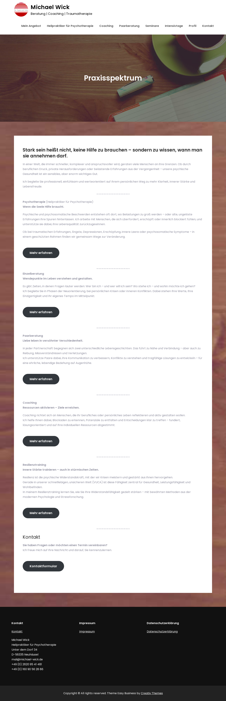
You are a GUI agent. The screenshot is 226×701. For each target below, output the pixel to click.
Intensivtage (174, 26)
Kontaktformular (43, 566)
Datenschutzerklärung (162, 632)
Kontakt (208, 26)
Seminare (152, 26)
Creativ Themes (152, 693)
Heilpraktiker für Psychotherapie (70, 26)
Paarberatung (129, 26)
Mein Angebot (31, 26)
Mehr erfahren (41, 253)
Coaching (106, 26)
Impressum (87, 632)
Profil (192, 26)
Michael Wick (50, 7)
